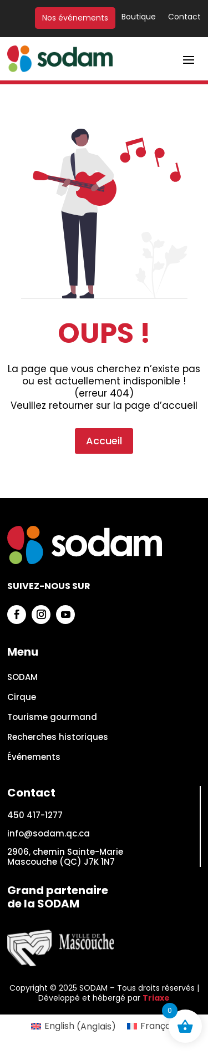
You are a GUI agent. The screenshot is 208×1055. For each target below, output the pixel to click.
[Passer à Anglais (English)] (73, 1026)
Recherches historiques (57, 737)
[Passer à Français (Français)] (151, 1026)
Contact (184, 17)
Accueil (104, 403)
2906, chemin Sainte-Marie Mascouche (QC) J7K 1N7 (65, 857)
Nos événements (75, 18)
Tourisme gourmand (52, 717)
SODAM (22, 677)
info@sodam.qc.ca (48, 833)
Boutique (138, 17)
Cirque (21, 697)
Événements (33, 757)
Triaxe (156, 997)
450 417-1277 (35, 815)
